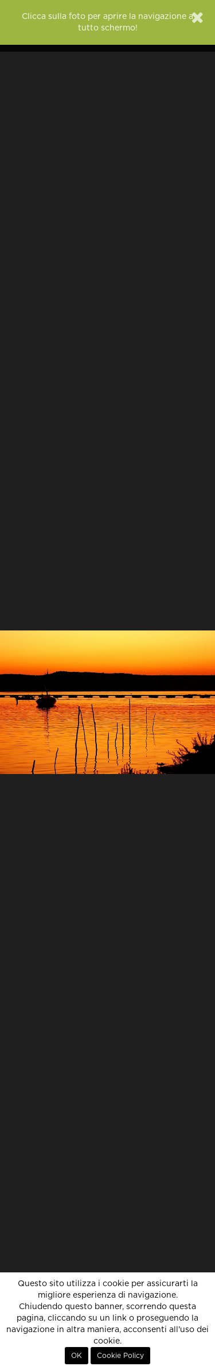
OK (76, 1355)
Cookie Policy (120, 1355)
